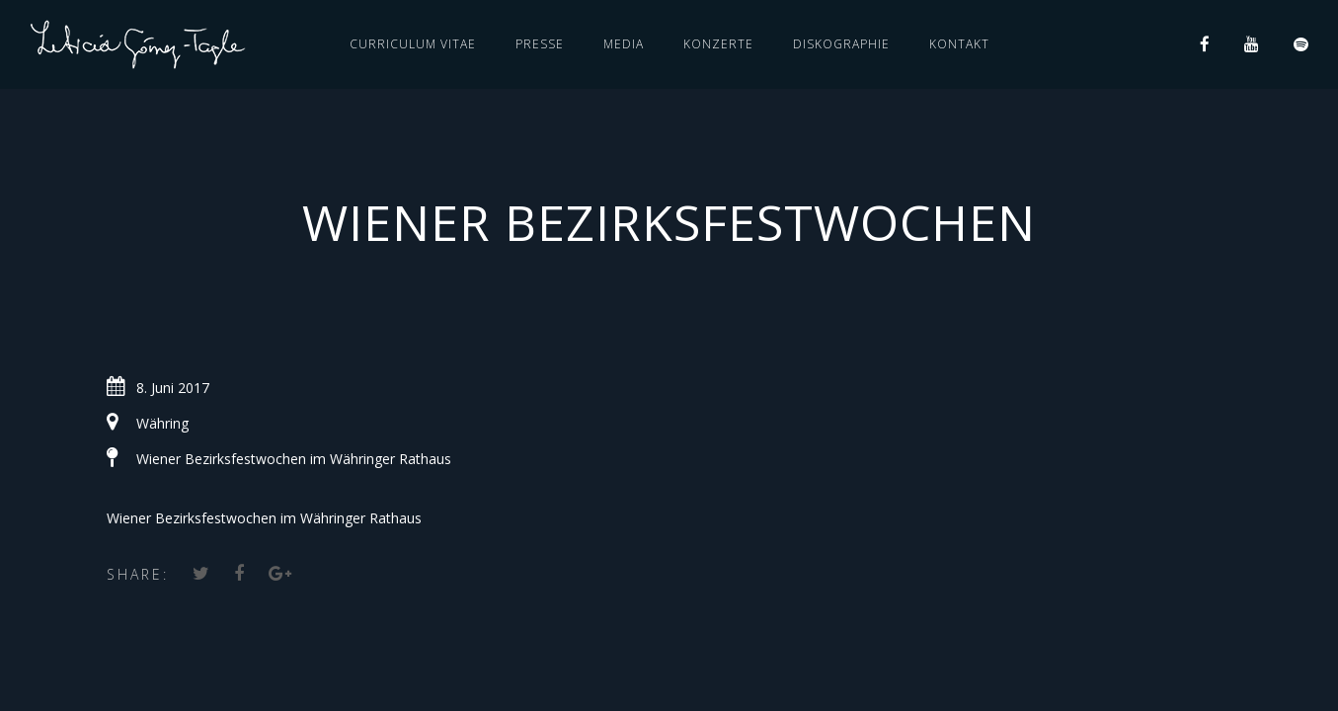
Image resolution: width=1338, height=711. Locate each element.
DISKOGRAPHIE (841, 44)
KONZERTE (718, 44)
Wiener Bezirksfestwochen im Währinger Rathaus (293, 458)
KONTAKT (959, 44)
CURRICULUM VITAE (413, 44)
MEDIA (623, 44)
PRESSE (539, 44)
